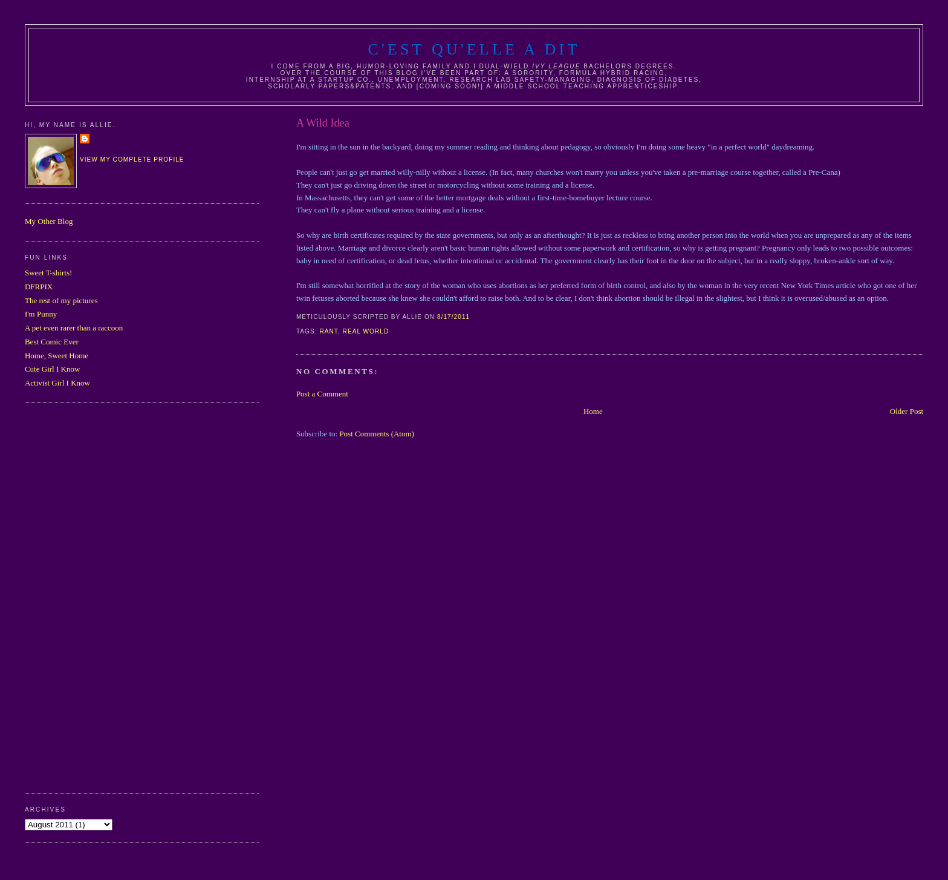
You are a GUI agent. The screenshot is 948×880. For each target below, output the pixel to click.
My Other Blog (49, 221)
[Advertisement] (73, 596)
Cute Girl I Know (52, 368)
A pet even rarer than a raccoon (74, 327)
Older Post (906, 411)
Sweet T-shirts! (48, 272)
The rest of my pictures (61, 300)
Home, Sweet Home (56, 355)
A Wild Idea (322, 123)
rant (328, 331)
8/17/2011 (453, 317)
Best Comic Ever (52, 341)
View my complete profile (132, 159)
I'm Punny (41, 313)
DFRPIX (39, 286)
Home (593, 411)
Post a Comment (322, 393)
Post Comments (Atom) (376, 433)
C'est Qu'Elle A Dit (474, 49)
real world (366, 331)
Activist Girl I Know (57, 382)
